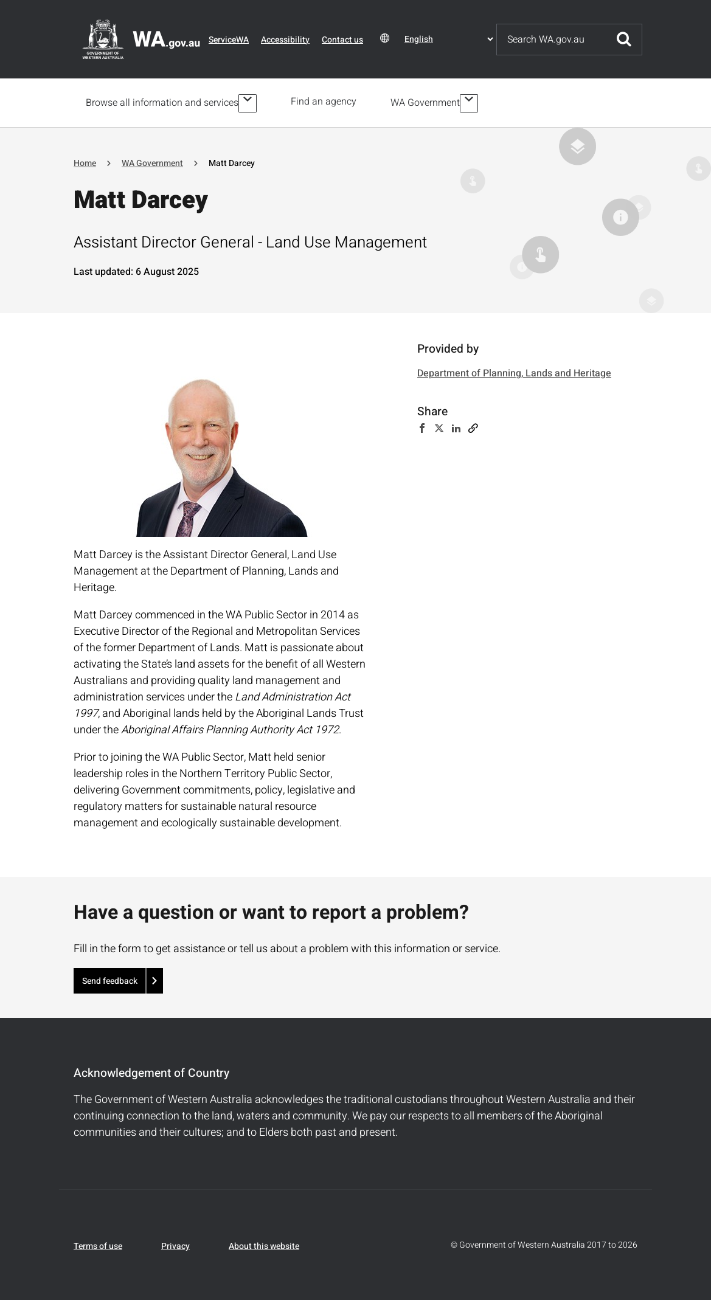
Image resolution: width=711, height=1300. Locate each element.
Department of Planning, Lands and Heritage (514, 371)
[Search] (551, 39)
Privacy (175, 1244)
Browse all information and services (162, 101)
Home (85, 160)
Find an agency (326, 101)
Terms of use (98, 1244)
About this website (264, 1244)
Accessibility (285, 39)
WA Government (427, 101)
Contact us (342, 39)
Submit (624, 39)
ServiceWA (229, 39)
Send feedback (109, 978)
